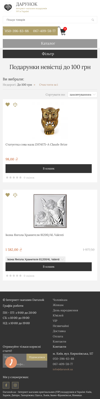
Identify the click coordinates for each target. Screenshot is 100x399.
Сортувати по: (55, 94)
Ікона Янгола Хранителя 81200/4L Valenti (35, 235)
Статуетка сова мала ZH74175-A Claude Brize (36, 144)
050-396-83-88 (16, 30)
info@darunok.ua (63, 369)
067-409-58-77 (44, 31)
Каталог (48, 43)
